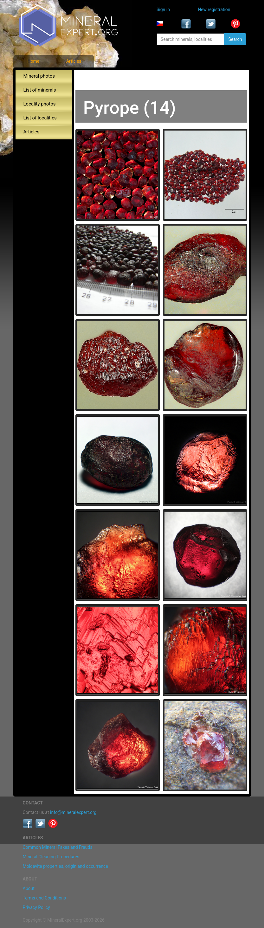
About (29, 888)
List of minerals (39, 90)
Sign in (163, 9)
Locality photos (39, 104)
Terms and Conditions (44, 897)
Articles (73, 61)
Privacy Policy (36, 907)
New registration (214, 9)
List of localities (40, 118)
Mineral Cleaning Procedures (51, 856)
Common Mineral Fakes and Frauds (58, 847)
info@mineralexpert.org (73, 812)
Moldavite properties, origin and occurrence (65, 866)
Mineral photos (39, 76)
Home (33, 61)
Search (235, 39)
